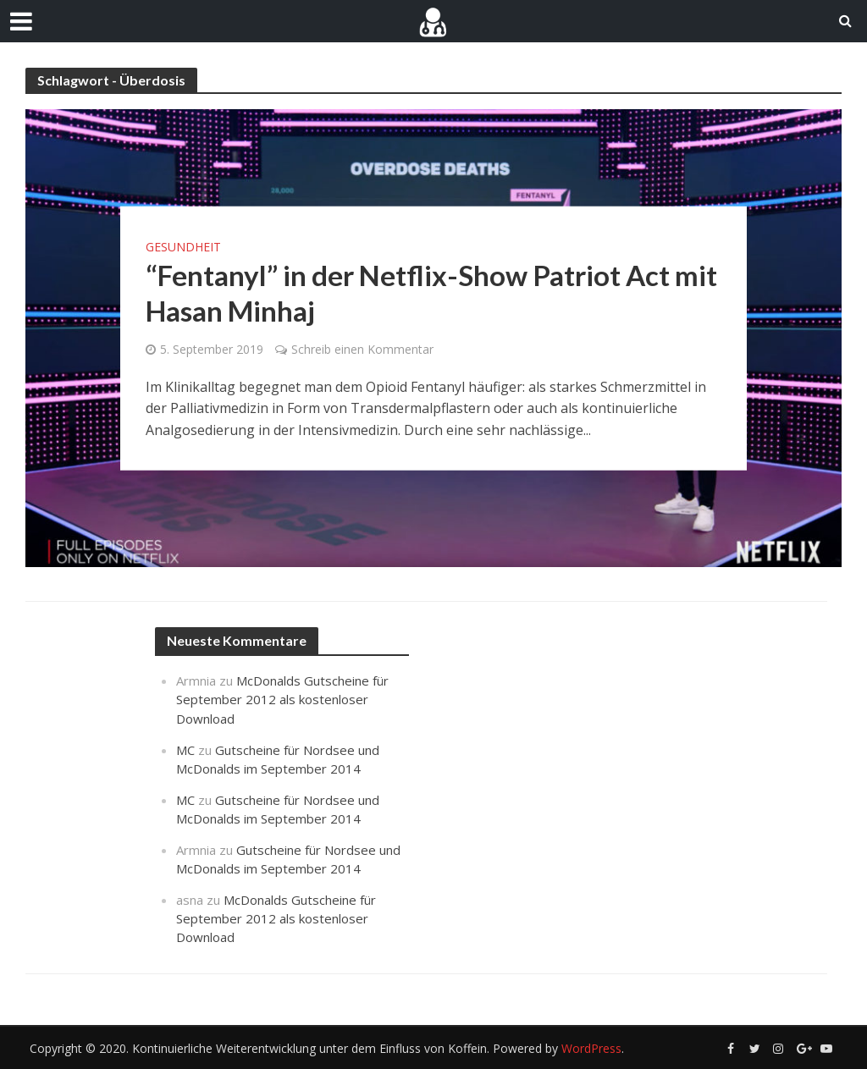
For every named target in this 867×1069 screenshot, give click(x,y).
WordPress (591, 1048)
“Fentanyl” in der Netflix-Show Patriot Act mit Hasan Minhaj (431, 292)
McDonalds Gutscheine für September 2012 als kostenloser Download (282, 699)
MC (185, 749)
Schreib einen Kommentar (362, 348)
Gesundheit (183, 246)
